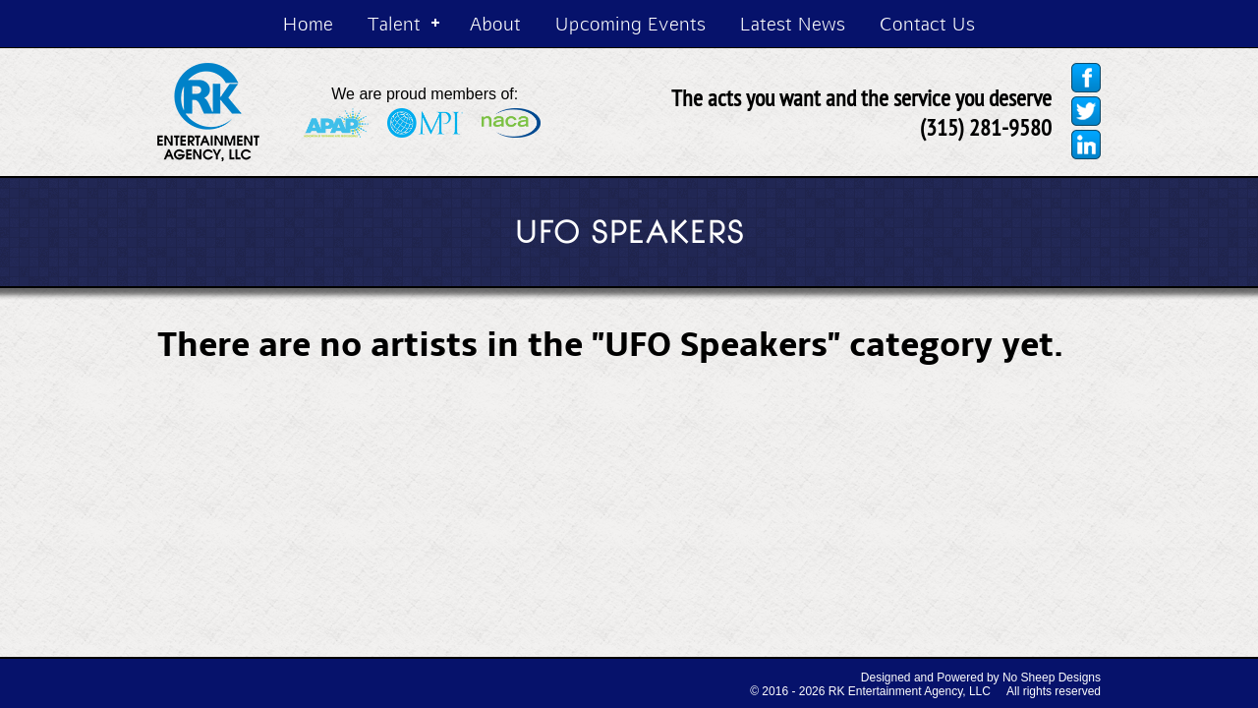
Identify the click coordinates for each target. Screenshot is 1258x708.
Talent (394, 23)
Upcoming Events (630, 23)
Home (308, 23)
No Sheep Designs (1051, 677)
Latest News (792, 23)
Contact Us (927, 23)
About (495, 23)
